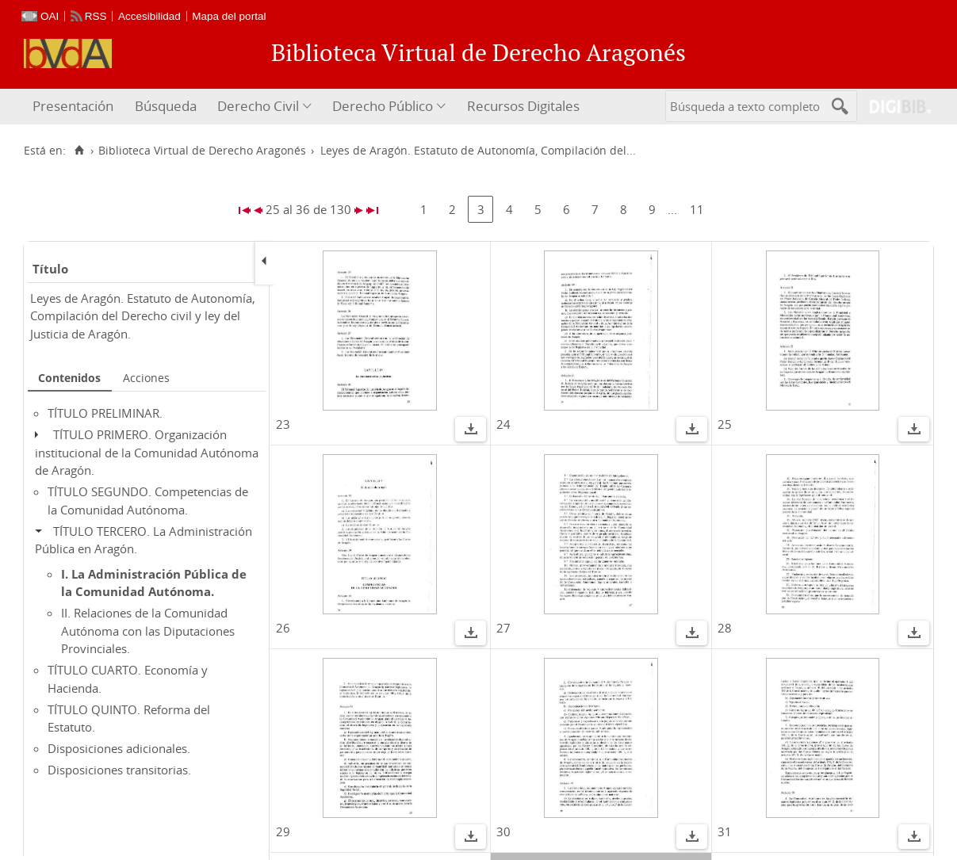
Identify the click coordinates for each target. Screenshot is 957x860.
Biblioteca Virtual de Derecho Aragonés (202, 150)
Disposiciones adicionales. (119, 748)
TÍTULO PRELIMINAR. (105, 413)
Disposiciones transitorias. (119, 770)
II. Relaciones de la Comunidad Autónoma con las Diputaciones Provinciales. (148, 630)
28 (725, 628)
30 (503, 831)
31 (725, 831)
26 (283, 628)
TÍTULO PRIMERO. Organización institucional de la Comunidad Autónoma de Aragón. (146, 452)
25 (725, 424)
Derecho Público (382, 106)
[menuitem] (75, 106)
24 (503, 424)
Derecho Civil (258, 106)
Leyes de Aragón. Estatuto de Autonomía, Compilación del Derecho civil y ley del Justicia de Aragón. (142, 316)
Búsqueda (166, 106)
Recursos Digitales (523, 106)
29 (283, 831)
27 (503, 628)
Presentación (73, 106)
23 (283, 424)
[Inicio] (79, 150)
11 (697, 209)
